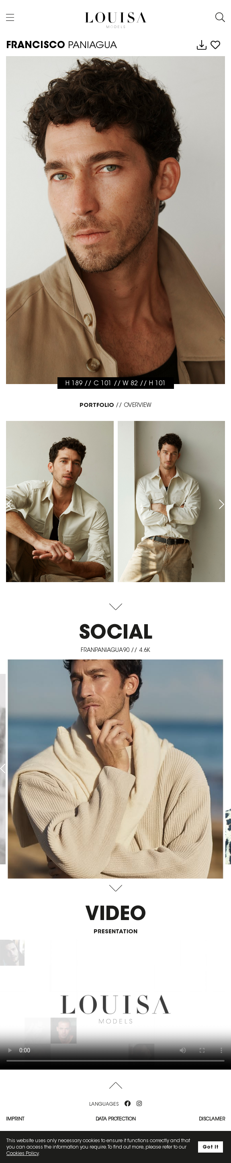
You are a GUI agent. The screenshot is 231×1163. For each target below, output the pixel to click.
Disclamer (212, 1119)
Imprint (15, 1119)
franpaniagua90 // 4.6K (115, 649)
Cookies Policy (22, 1153)
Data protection (116, 1119)
